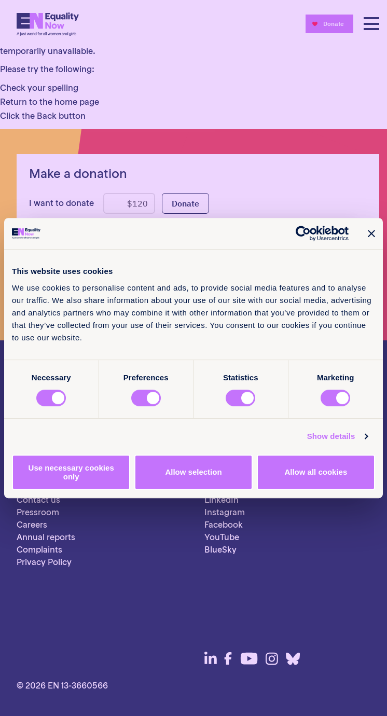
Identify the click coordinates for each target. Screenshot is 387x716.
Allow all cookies (315, 471)
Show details (331, 436)
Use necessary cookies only (71, 472)
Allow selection (193, 471)
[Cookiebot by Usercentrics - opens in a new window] (303, 233)
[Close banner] (371, 233)
